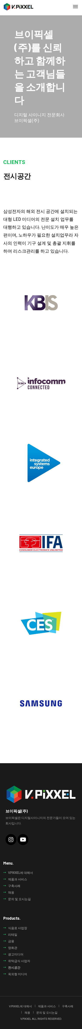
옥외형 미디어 (17, 974)
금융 (11, 941)
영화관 (12, 948)
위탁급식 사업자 (19, 961)
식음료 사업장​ (17, 928)
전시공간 (14, 967)
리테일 (12, 934)
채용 (11, 892)
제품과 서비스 (17, 879)
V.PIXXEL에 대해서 (20, 872)
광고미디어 (15, 954)
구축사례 (14, 886)
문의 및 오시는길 (19, 899)
